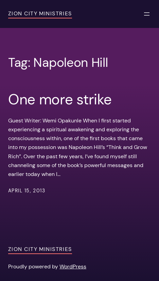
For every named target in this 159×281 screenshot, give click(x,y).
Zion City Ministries (40, 13)
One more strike (59, 99)
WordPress (72, 266)
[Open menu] (147, 14)
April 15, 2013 (26, 191)
